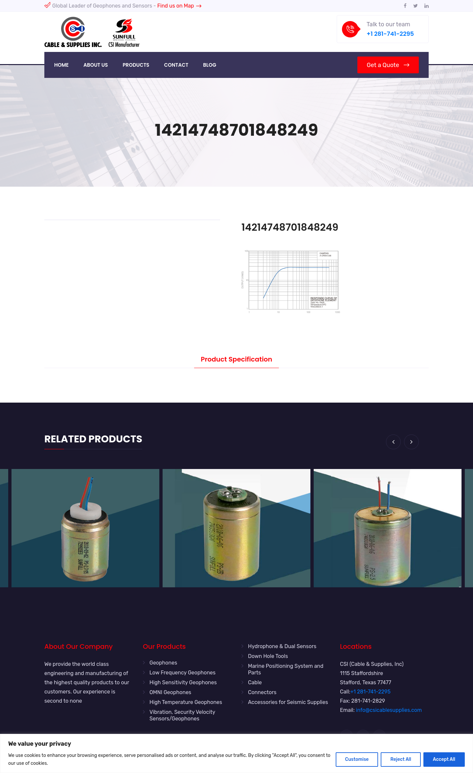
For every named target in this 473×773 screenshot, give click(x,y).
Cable (255, 682)
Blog (209, 64)
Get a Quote (388, 65)
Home (61, 64)
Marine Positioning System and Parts (286, 669)
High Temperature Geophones (185, 702)
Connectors (262, 692)
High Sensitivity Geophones (183, 682)
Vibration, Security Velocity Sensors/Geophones (182, 715)
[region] (236, 753)
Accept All (444, 759)
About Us (95, 64)
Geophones (163, 663)
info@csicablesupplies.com (389, 710)
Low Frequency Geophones (182, 672)
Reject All (400, 759)
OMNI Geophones (170, 692)
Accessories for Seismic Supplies (288, 702)
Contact (176, 64)
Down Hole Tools (268, 656)
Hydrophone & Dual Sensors (282, 646)
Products (136, 64)
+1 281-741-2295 (390, 34)
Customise (357, 759)
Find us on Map (179, 6)
